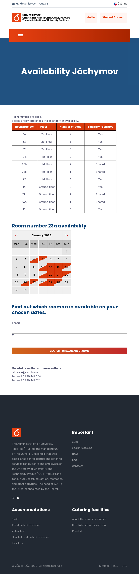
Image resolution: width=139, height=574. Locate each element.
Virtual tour (18, 531)
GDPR (15, 498)
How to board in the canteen (89, 525)
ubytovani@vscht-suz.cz (30, 3)
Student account (113, 17)
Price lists (17, 543)
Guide (91, 17)
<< (16, 235)
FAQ (74, 460)
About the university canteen (89, 519)
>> (66, 235)
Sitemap (104, 566)
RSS (115, 566)
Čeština (120, 4)
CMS (124, 566)
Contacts (77, 466)
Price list (77, 531)
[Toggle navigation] (20, 36)
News (75, 454)
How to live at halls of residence (30, 537)
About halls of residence (26, 525)
